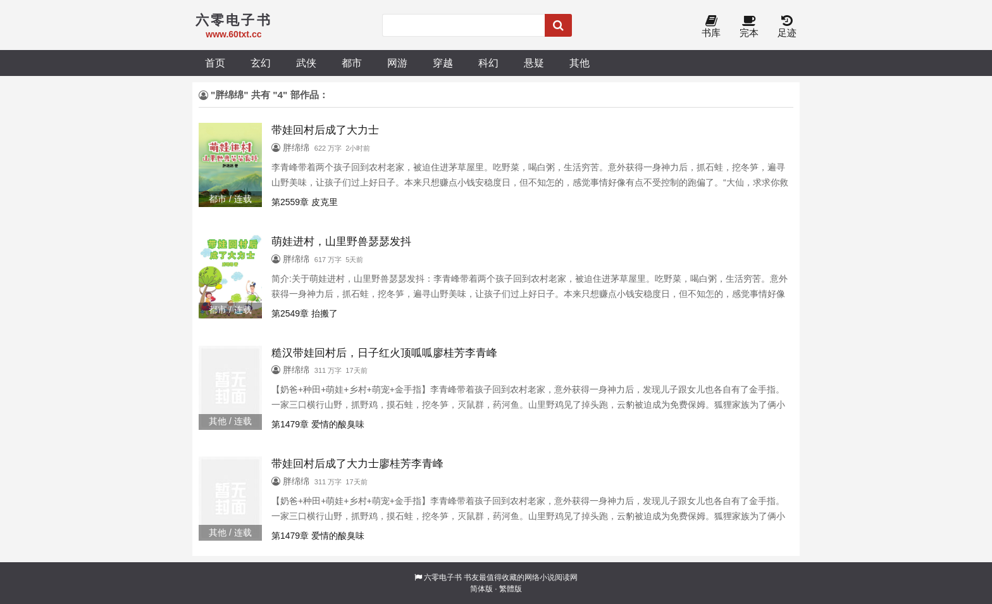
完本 (749, 27)
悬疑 (534, 62)
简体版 (481, 588)
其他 (579, 62)
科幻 (488, 62)
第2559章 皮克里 (304, 202)
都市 (352, 62)
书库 (711, 27)
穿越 (443, 62)
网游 (397, 62)
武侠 (306, 62)
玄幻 (261, 62)
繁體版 (510, 588)
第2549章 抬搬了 (304, 313)
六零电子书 (443, 577)
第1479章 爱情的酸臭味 (317, 424)
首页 (215, 62)
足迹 (787, 27)
